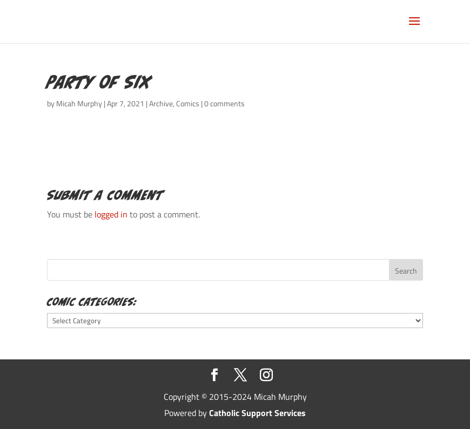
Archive (161, 103)
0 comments (224, 103)
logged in (111, 214)
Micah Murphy (79, 103)
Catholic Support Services (257, 412)
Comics (187, 103)
